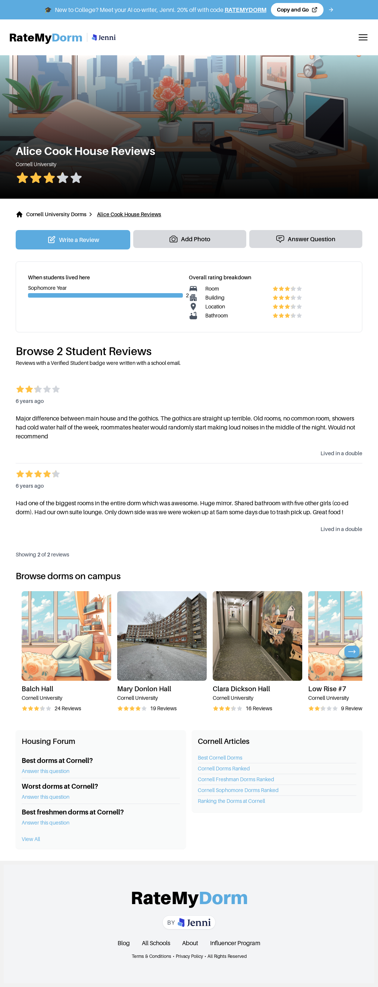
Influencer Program (235, 943)
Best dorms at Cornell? (57, 760)
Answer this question (45, 771)
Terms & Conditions (151, 956)
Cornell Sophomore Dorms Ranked (238, 790)
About (190, 943)
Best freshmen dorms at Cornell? (73, 812)
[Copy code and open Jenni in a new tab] (297, 9)
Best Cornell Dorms (220, 757)
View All (31, 839)
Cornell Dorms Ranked (224, 768)
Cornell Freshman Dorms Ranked (236, 779)
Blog (124, 943)
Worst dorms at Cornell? (60, 786)
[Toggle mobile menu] (363, 37)
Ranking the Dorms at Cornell (231, 801)
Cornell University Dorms (56, 214)
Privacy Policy (189, 956)
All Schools (156, 943)
